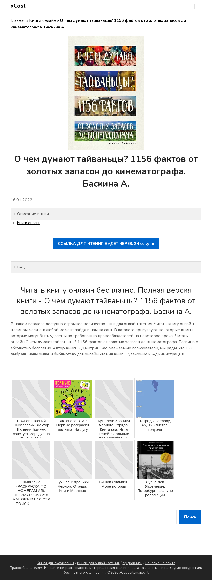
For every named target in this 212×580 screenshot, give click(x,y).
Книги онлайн (42, 20)
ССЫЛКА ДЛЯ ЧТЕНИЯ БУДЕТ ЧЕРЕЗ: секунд (106, 243)
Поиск (22, 503)
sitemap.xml (139, 572)
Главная (18, 20)
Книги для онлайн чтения (98, 563)
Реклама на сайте (160, 563)
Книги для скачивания (55, 563)
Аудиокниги (132, 563)
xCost (18, 6)
